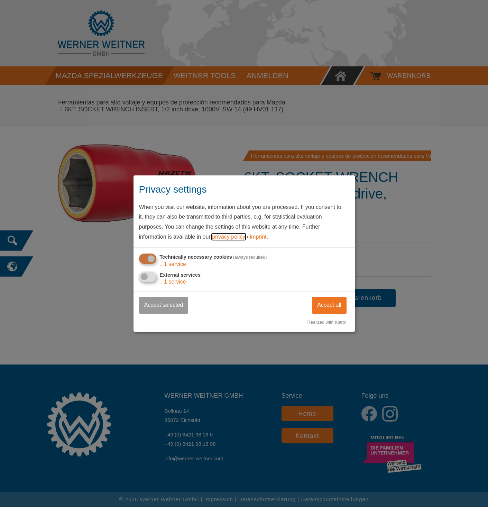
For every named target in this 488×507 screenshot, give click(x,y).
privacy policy (228, 237)
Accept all (329, 305)
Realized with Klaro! (326, 322)
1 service (173, 264)
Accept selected (163, 305)
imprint (258, 237)
